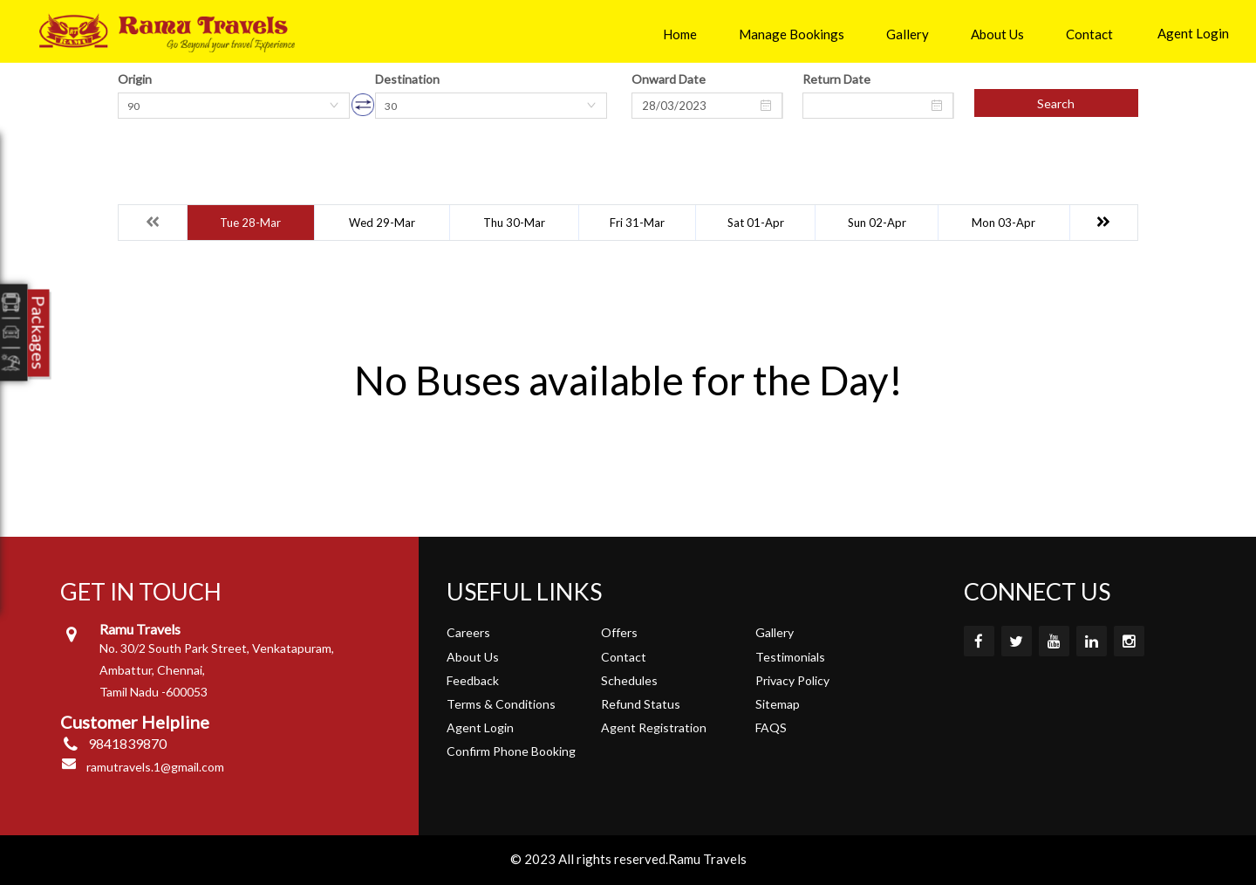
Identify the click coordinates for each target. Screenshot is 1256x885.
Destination (407, 79)
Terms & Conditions (501, 703)
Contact (1089, 34)
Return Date (836, 79)
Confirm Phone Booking (511, 751)
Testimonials (790, 656)
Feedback (473, 680)
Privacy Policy (792, 680)
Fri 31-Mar (637, 223)
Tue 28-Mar (250, 223)
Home (680, 34)
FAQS (771, 727)
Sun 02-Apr (877, 223)
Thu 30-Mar (514, 223)
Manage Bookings (791, 34)
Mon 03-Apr (1003, 223)
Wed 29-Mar (382, 223)
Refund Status (640, 703)
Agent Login (1193, 33)
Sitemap (777, 703)
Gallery (907, 34)
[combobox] (234, 106)
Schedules (629, 680)
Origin (135, 79)
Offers (619, 632)
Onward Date (668, 79)
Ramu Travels (707, 859)
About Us (997, 34)
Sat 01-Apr (755, 223)
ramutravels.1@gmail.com (155, 766)
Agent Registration (653, 727)
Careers (468, 632)
